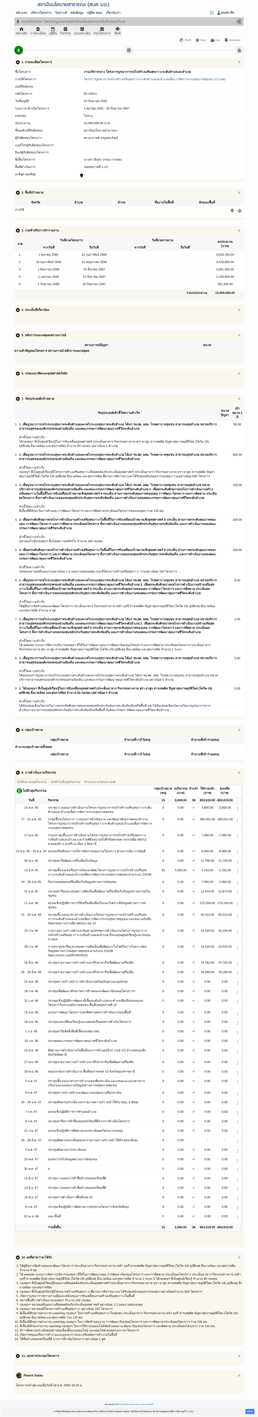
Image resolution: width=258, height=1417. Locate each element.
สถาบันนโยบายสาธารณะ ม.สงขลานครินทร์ (136, 1404)
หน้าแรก (21, 13)
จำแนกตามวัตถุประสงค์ (99, 782)
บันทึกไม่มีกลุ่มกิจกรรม (65, 782)
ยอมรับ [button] (250, 1411)
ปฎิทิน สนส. (94, 13)
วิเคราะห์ (61, 13)
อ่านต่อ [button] (190, 1411)
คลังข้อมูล (76, 13)
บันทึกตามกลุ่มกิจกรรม (32, 782)
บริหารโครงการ (41, 13)
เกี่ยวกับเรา (113, 13)
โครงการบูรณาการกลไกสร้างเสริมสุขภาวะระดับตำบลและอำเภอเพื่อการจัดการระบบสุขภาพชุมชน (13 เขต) (154, 79)
